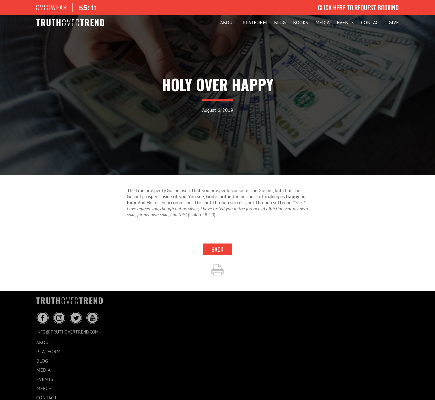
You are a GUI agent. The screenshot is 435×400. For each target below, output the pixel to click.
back (217, 249)
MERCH (44, 388)
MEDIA (322, 22)
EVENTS (345, 22)
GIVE (394, 22)
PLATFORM (255, 22)
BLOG (280, 22)
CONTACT (371, 22)
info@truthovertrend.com (67, 332)
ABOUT (227, 22)
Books (300, 22)
